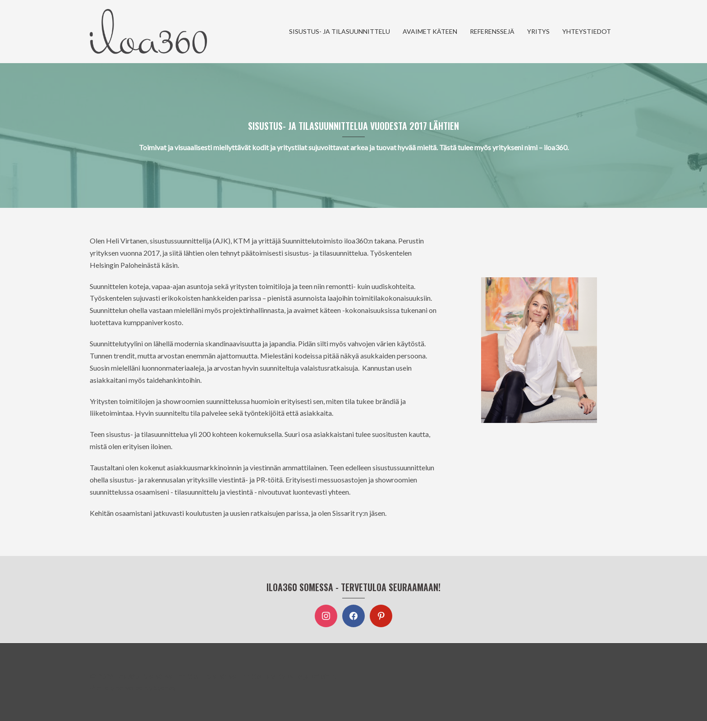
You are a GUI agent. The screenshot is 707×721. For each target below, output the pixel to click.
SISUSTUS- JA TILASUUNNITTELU (339, 31)
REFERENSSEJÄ (492, 31)
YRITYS (538, 31)
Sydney (165, 687)
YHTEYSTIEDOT (586, 31)
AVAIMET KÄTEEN (430, 31)
